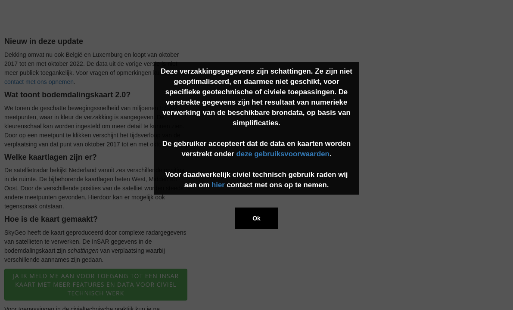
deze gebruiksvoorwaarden (282, 154)
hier (218, 185)
